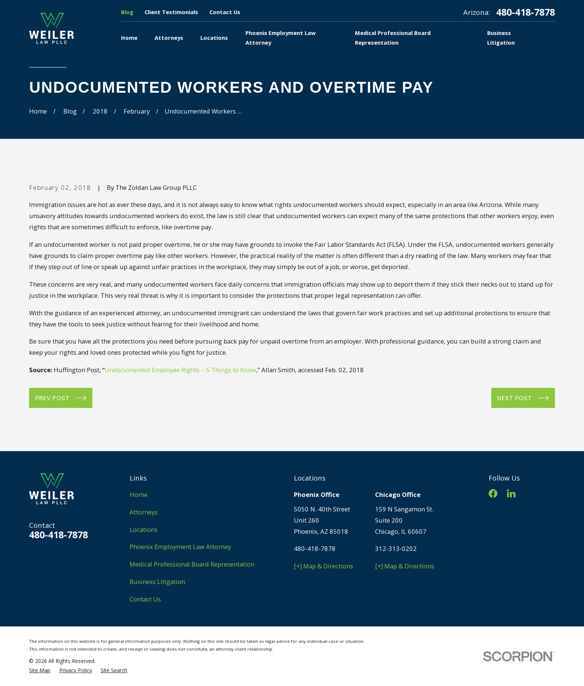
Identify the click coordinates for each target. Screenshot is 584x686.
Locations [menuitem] (214, 37)
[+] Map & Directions (323, 566)
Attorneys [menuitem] (169, 37)
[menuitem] (39, 670)
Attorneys (144, 512)
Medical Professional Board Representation (192, 564)
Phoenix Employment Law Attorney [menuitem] (280, 37)
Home (138, 494)
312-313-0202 (396, 548)
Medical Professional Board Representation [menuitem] (393, 37)
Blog (127, 12)
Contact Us (224, 12)
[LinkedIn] (511, 493)
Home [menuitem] (129, 37)
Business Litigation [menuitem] (501, 37)
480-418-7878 (525, 12)
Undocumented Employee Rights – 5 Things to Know (180, 370)
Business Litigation (157, 581)
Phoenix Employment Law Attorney (180, 546)
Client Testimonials (171, 12)
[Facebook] (493, 493)
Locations (144, 529)
